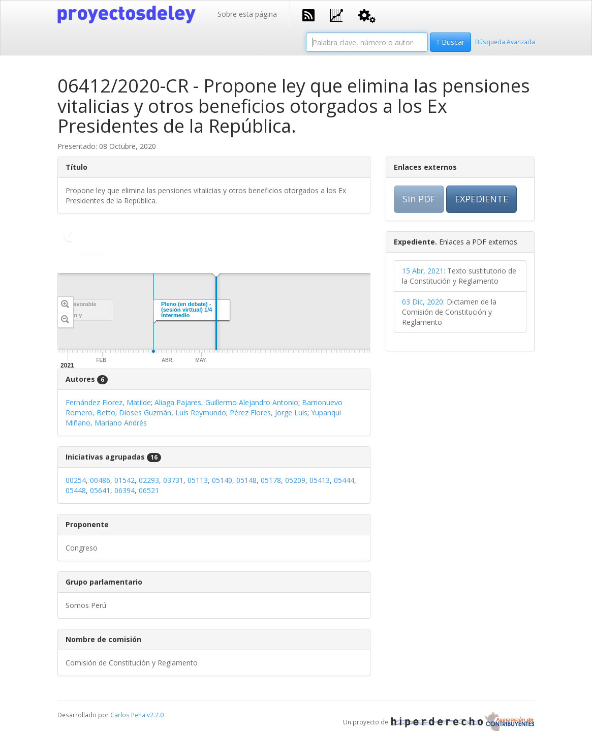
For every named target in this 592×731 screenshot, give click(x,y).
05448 (76, 490)
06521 (149, 490)
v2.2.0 (155, 715)
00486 (100, 480)
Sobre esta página (247, 14)
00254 (76, 480)
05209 (295, 480)
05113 (198, 480)
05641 (100, 490)
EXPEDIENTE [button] (481, 199)
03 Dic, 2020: (423, 302)
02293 (149, 480)
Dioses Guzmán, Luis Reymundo (172, 412)
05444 (344, 480)
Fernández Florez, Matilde (108, 402)
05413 (319, 480)
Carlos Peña (127, 715)
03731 (173, 480)
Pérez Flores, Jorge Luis (268, 412)
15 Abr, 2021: (423, 271)
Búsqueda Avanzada (505, 42)
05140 (222, 480)
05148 (246, 480)
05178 (271, 480)
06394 (124, 490)
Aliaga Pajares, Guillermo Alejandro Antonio (226, 402)
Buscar (450, 42)
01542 (124, 480)
